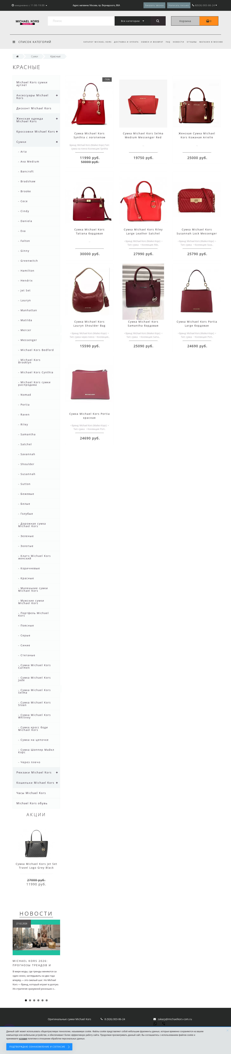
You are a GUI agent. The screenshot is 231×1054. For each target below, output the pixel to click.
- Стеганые (26, 655)
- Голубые (25, 513)
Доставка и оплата (123, 42)
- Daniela (25, 221)
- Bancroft (26, 171)
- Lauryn (24, 300)
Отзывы (191, 42)
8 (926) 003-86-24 (114, 1019)
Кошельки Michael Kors (35, 782)
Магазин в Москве (211, 42)
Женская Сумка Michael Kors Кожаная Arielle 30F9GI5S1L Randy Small (197, 137)
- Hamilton (26, 270)
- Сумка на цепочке (33, 739)
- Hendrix (25, 280)
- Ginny (23, 250)
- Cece (23, 201)
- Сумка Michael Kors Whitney (34, 716)
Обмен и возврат (150, 42)
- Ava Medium (28, 161)
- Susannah (27, 474)
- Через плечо (29, 762)
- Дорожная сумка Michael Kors (32, 525)
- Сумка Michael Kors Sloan (34, 704)
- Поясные (26, 625)
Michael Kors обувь (32, 803)
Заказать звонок (154, 5)
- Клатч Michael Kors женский (34, 557)
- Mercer (24, 330)
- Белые (24, 503)
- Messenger (27, 340)
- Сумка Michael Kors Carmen (34, 666)
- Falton (24, 241)
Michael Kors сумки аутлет (32, 83)
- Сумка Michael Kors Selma (34, 691)
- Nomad (24, 394)
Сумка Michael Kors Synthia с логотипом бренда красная (89, 137)
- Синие (24, 645)
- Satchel (25, 444)
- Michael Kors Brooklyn (29, 361)
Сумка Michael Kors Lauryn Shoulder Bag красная (89, 325)
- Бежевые (26, 494)
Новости (177, 42)
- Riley (23, 424)
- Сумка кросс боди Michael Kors (33, 729)
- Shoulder (26, 464)
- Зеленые (26, 536)
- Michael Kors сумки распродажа (34, 383)
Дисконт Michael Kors (33, 108)
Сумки (21, 142)
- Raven (24, 414)
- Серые (24, 635)
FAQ (166, 42)
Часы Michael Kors (31, 793)
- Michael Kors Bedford (36, 350)
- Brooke (24, 191)
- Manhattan (27, 310)
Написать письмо (179, 5)
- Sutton (24, 484)
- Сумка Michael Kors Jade (34, 679)
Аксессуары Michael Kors (32, 96)
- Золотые (26, 546)
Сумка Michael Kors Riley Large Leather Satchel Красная (143, 233)
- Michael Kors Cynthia (35, 372)
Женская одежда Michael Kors (29, 120)
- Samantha (27, 434)
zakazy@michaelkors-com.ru (175, 1019)
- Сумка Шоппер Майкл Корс (36, 751)
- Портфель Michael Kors (33, 614)
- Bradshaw (27, 181)
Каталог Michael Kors (94, 42)
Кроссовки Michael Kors (35, 131)
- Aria (22, 151)
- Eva (22, 231)
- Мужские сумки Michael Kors (31, 602)
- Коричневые (29, 568)
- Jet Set (24, 290)
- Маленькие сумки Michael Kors (33, 589)
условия (23, 1038)
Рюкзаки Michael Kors (34, 772)
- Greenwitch (28, 260)
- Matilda (25, 320)
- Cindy (23, 211)
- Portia (24, 404)
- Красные (26, 578)
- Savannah (26, 454)
